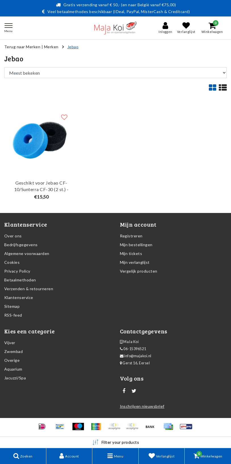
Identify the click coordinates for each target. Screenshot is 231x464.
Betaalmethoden (20, 279)
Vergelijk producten (138, 271)
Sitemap (12, 306)
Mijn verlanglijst (135, 262)
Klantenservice (18, 297)
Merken (51, 46)
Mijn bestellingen (136, 244)
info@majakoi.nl (135, 356)
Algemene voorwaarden (26, 253)
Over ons (13, 235)
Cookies (12, 262)
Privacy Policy (17, 271)
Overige (12, 360)
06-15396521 (133, 349)
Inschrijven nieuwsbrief (142, 406)
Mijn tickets (131, 253)
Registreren (131, 235)
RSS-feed (13, 315)
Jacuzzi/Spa (15, 377)
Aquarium (13, 369)
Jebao (72, 46)
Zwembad (13, 351)
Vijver (9, 342)
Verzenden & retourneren (28, 288)
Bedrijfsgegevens (21, 244)
